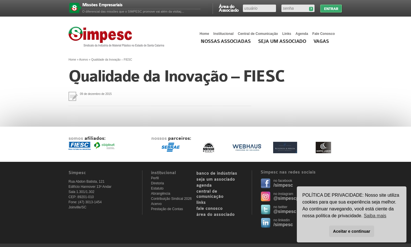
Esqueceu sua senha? (311, 9)
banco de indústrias (216, 173)
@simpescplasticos (294, 198)
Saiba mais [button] (375, 215)
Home (204, 34)
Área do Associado (229, 8)
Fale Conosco (323, 34)
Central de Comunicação (258, 34)
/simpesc (283, 185)
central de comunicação (209, 194)
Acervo (83, 59)
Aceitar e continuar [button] (351, 231)
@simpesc (284, 211)
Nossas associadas (226, 41)
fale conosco (209, 208)
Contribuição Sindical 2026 (171, 199)
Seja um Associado (282, 41)
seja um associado (215, 179)
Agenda (301, 34)
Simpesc (117, 37)
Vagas (321, 41)
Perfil (155, 178)
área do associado (215, 214)
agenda (204, 185)
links (201, 202)
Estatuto (157, 188)
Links (286, 34)
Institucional (223, 34)
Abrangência (160, 194)
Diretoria (157, 183)
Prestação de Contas (167, 209)
